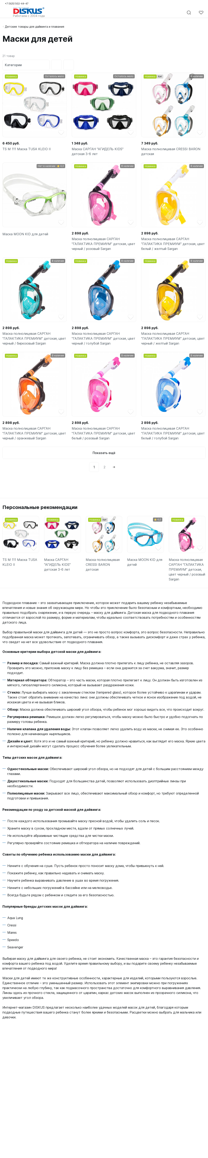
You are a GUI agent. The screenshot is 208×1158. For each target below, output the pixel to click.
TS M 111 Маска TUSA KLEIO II (26, 149)
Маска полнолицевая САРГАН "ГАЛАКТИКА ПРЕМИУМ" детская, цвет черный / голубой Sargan (103, 338)
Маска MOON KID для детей (25, 234)
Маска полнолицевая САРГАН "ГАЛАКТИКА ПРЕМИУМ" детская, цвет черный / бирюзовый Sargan (34, 338)
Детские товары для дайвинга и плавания (34, 26)
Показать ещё (104, 453)
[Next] (114, 467)
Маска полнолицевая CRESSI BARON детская (170, 151)
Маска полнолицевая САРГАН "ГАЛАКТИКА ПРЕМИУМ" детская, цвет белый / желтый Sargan (173, 244)
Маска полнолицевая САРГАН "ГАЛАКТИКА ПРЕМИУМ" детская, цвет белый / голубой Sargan (173, 433)
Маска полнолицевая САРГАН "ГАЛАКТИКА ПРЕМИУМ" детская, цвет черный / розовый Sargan (103, 244)
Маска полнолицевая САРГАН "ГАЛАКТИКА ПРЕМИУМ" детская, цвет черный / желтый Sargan (173, 338)
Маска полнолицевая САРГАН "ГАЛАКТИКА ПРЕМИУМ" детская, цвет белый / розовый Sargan (103, 433)
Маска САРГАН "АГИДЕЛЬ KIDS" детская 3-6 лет (98, 151)
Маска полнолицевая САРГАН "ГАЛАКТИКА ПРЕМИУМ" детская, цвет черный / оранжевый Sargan (34, 433)
